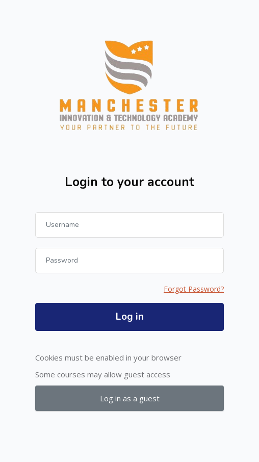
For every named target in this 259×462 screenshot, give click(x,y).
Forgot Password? (194, 289)
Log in (130, 316)
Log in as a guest (130, 398)
